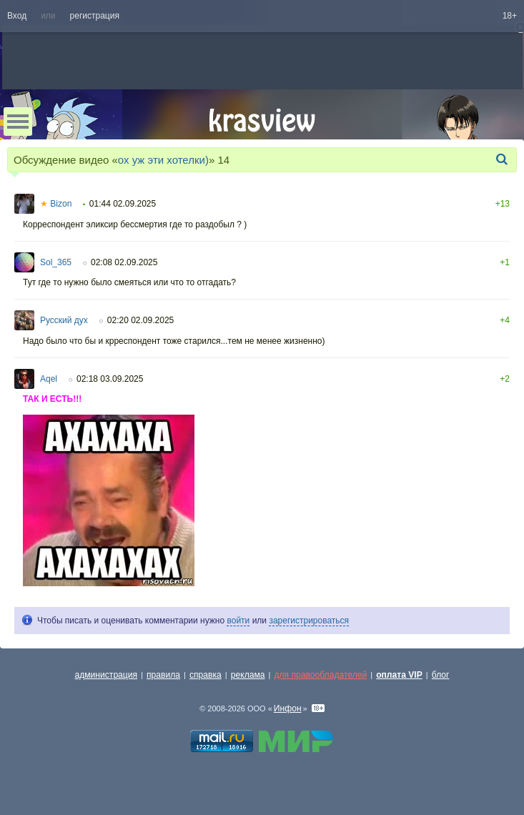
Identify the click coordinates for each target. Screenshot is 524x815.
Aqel (48, 379)
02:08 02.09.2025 (124, 262)
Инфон (288, 708)
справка (205, 675)
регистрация (94, 16)
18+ (510, 16)
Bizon (55, 204)
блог (441, 675)
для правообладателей (320, 675)
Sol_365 (55, 262)
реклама (248, 675)
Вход (16, 16)
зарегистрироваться (309, 621)
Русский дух (64, 320)
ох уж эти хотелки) (163, 160)
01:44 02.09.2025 (122, 204)
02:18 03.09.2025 (109, 379)
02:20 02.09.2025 (140, 320)
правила (163, 675)
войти (238, 621)
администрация (106, 675)
